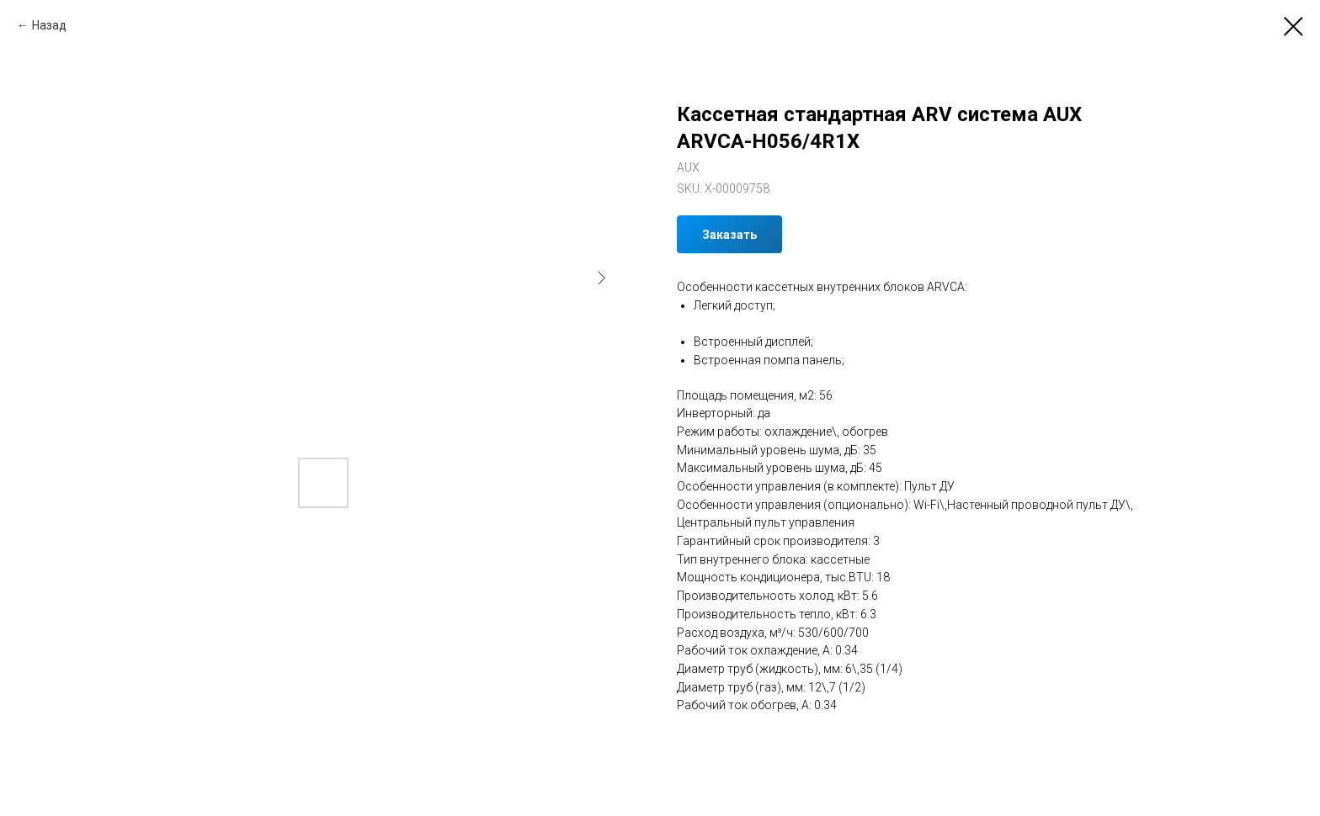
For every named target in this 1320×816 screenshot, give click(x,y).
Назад (49, 25)
